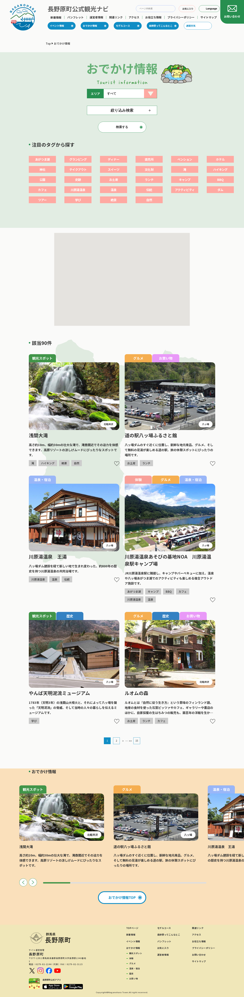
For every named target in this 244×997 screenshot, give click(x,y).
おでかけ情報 (90, 25)
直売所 (149, 159)
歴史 (131, 973)
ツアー (42, 200)
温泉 (113, 189)
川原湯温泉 (78, 189)
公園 (42, 179)
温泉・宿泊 (134, 968)
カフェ (42, 189)
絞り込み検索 (122, 110)
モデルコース (123, 25)
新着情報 (55, 17)
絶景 (113, 200)
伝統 (149, 189)
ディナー (113, 159)
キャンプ (184, 179)
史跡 (78, 179)
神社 (42, 169)
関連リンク (116, 17)
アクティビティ (185, 189)
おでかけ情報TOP (122, 897)
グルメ (132, 963)
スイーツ (113, 169)
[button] (105, 307)
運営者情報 (96, 17)
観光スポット (135, 953)
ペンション (184, 159)
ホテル (220, 159)
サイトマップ (208, 17)
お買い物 (133, 978)
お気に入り (163, 948)
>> (130, 741)
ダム (220, 189)
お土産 (113, 179)
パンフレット (75, 17)
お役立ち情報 (153, 17)
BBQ (220, 179)
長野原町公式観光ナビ (78, 8)
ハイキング (220, 169)
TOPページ (132, 928)
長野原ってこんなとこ (160, 25)
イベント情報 (57, 25)
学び (78, 200)
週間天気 (191, 25)
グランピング (78, 159)
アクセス (134, 17)
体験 (131, 958)
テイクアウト (78, 169)
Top (48, 43)
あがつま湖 (42, 159)
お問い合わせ (199, 954)
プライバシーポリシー (181, 17)
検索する (122, 127)
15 (136, 740)
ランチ (149, 179)
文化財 (149, 169)
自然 (149, 200)
